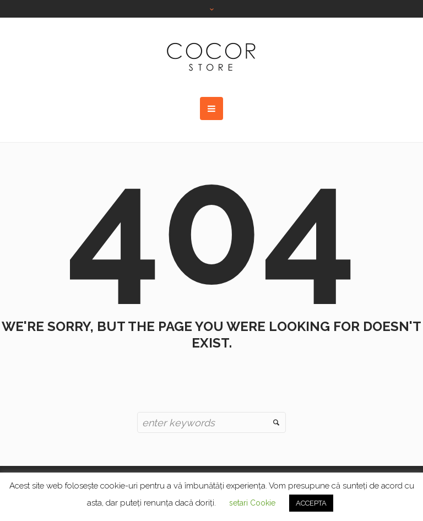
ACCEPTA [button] (311, 503)
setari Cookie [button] (252, 502)
